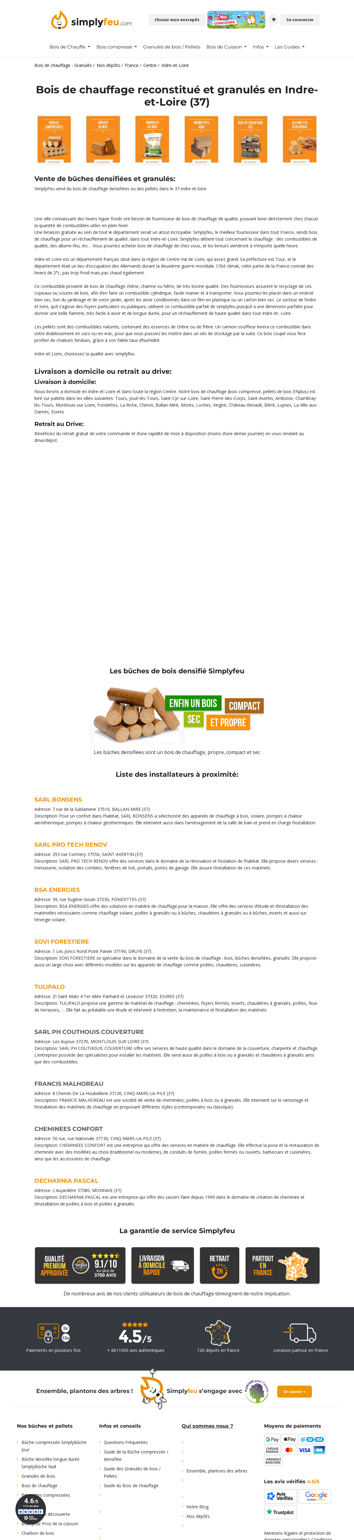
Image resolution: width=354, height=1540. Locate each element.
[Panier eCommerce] (273, 19)
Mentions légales (281, 1533)
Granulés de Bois (38, 1476)
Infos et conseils (120, 1426)
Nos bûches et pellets (45, 1426)
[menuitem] (69, 47)
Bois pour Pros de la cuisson (49, 1523)
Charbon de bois (37, 1533)
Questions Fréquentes (126, 1442)
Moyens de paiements (292, 1426)
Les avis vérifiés (292, 1481)
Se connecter (300, 19)
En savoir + (294, 1391)
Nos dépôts (198, 1516)
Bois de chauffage (39, 1485)
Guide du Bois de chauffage (131, 1485)
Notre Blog (197, 1507)
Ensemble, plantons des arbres (216, 1471)
